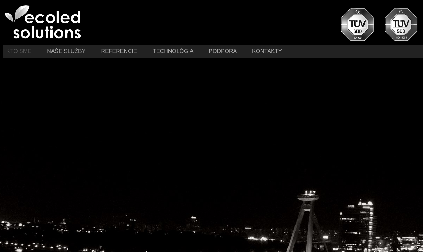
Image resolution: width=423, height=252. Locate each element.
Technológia (174, 51)
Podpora (223, 51)
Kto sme (19, 51)
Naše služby (67, 51)
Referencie (120, 51)
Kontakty (267, 51)
